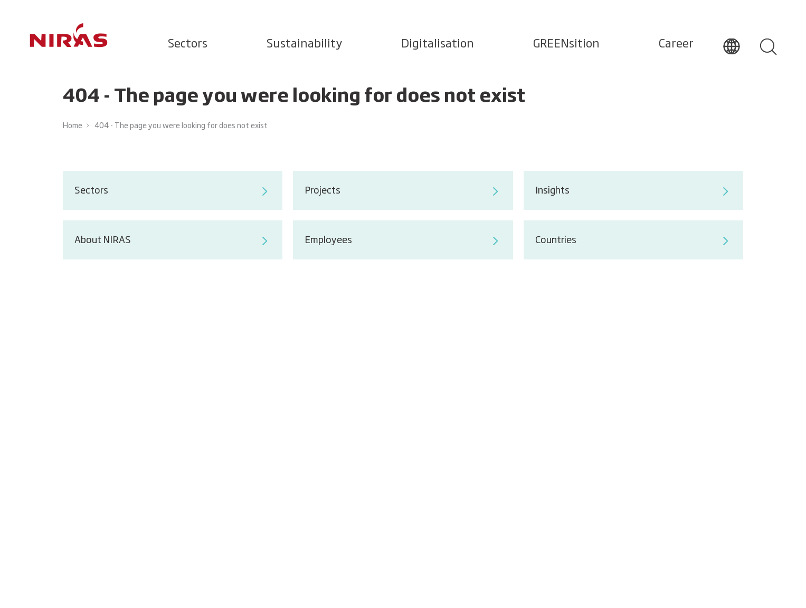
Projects (403, 191)
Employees (403, 241)
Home (72, 126)
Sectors (187, 44)
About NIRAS (172, 241)
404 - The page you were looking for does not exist (181, 126)
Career (676, 44)
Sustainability (304, 44)
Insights (633, 191)
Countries (633, 241)
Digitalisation (437, 44)
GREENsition (566, 44)
